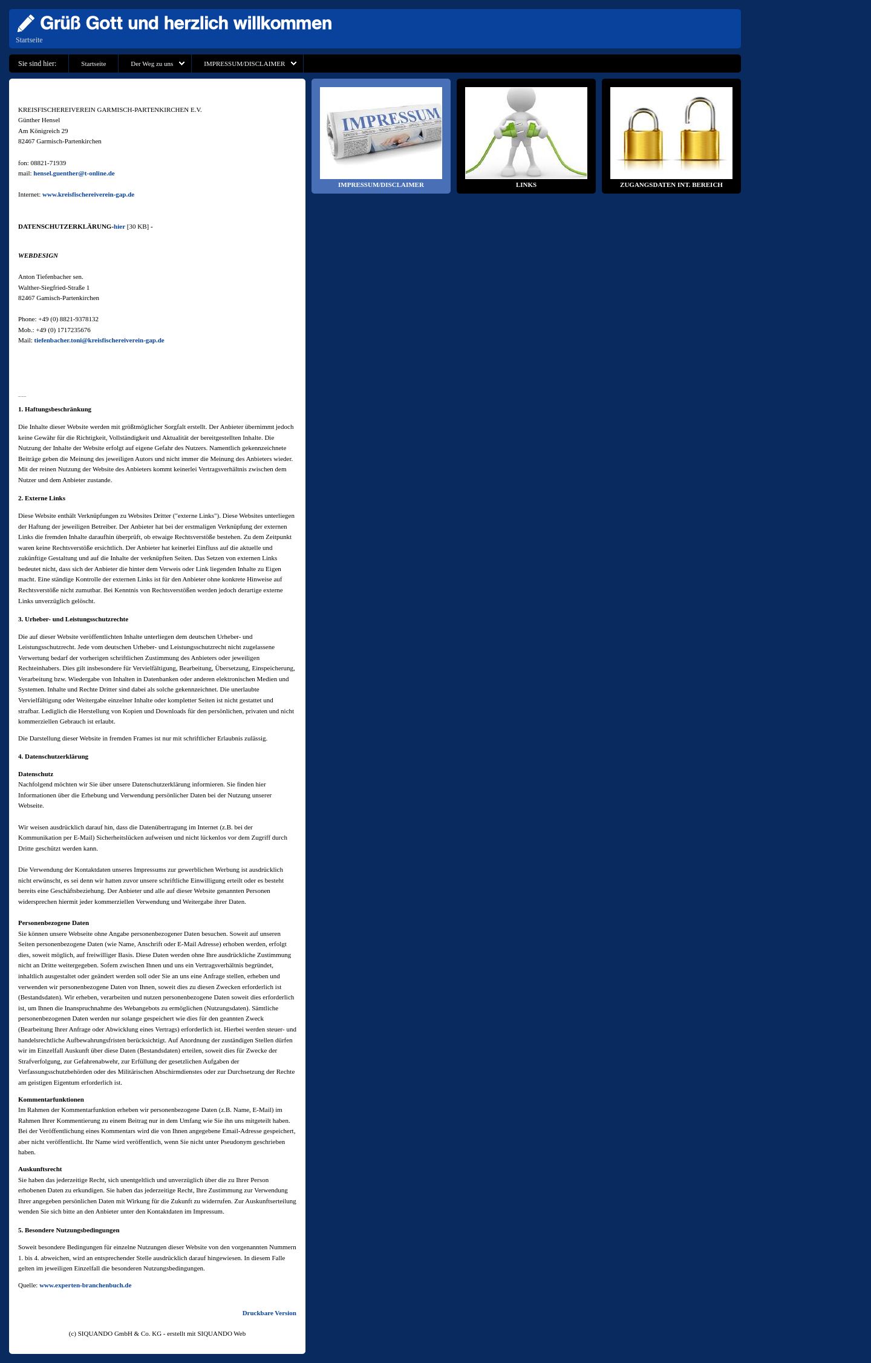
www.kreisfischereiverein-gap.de (88, 194)
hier (119, 226)
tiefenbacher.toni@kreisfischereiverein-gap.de (99, 340)
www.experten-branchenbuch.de (85, 1285)
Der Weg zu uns (152, 63)
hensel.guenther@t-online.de (73, 173)
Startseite (29, 40)
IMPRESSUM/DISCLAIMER (244, 63)
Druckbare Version (269, 1312)
